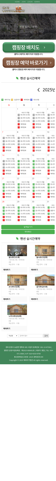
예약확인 (28, 232)
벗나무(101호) (24, 161)
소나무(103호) (24, 167)
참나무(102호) (24, 164)
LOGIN (30, 2)
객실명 (11, 336)
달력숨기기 (28, 227)
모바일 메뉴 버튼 (50, 8)
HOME (17, 2)
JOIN (24, 2)
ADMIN (37, 2)
